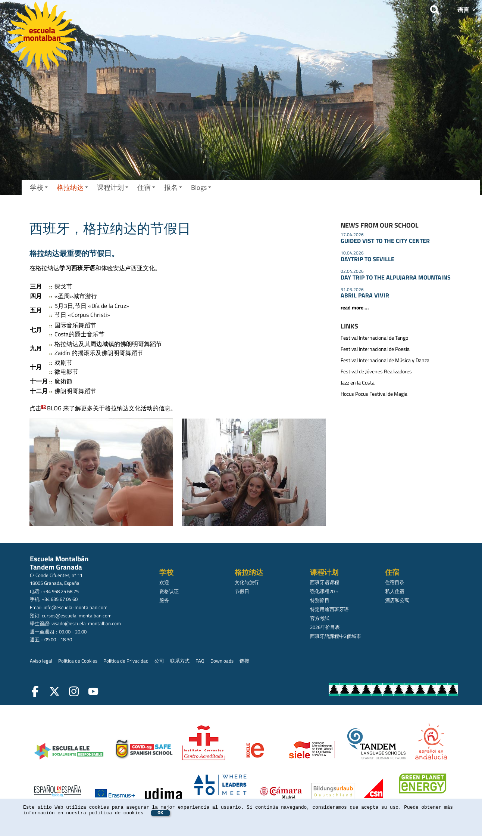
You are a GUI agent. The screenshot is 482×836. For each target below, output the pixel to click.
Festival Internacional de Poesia (375, 349)
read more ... (355, 307)
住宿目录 (394, 582)
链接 (244, 660)
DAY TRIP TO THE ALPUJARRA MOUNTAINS (396, 277)
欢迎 (164, 582)
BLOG (54, 408)
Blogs (201, 187)
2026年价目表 (325, 627)
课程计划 (112, 187)
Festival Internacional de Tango (374, 338)
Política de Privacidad (125, 660)
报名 (173, 187)
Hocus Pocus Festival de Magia (374, 394)
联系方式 (180, 660)
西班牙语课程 (324, 582)
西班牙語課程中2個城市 (335, 636)
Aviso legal (41, 660)
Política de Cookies (77, 660)
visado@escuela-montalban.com (86, 623)
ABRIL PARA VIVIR (365, 295)
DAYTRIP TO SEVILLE (367, 258)
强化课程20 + (324, 591)
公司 (159, 660)
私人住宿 (394, 591)
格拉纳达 (72, 187)
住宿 (146, 187)
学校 (39, 187)
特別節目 (319, 600)
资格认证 (169, 591)
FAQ (199, 660)
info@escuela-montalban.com (75, 607)
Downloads (222, 660)
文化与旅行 (247, 582)
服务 (164, 600)
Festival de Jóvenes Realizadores (376, 371)
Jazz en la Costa (358, 382)
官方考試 (319, 618)
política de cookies (116, 813)
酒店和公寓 (397, 600)
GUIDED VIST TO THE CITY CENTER (385, 240)
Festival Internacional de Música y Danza (385, 360)
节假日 (242, 591)
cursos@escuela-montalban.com (77, 615)
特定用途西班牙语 (329, 609)
